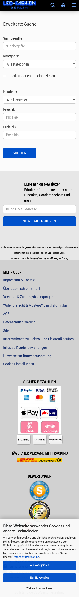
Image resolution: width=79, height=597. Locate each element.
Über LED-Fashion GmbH (21, 288)
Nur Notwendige (39, 577)
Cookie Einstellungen (18, 364)
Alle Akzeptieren (39, 565)
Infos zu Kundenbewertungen (25, 347)
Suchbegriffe (12, 38)
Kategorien (11, 56)
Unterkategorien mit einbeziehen (31, 76)
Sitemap (9, 330)
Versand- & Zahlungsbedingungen (28, 297)
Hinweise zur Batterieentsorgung (27, 356)
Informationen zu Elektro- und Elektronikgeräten (38, 339)
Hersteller (10, 91)
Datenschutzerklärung (26, 556)
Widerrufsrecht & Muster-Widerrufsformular (35, 305)
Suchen (20, 153)
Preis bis (9, 127)
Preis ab (9, 109)
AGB (6, 313)
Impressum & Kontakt (19, 280)
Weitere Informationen (39, 588)
